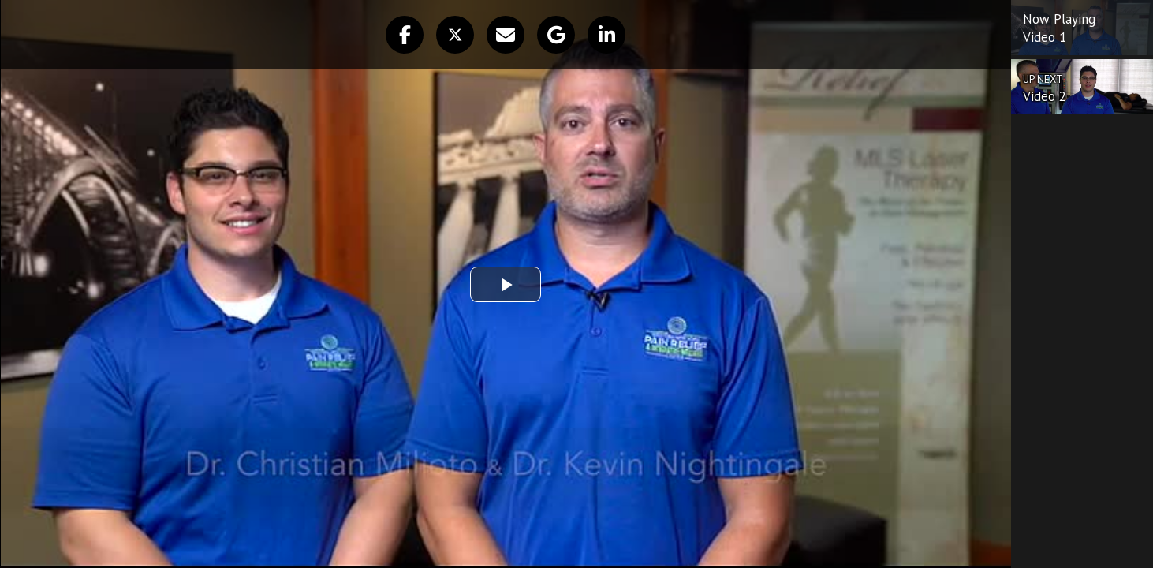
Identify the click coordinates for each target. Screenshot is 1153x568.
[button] (405, 35)
